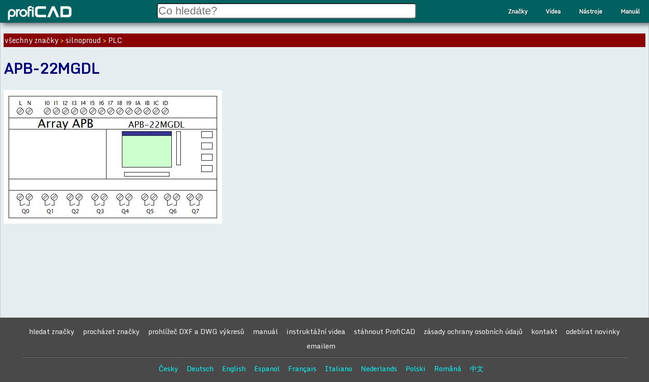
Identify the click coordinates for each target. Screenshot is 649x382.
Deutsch (200, 368)
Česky (168, 368)
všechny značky (31, 40)
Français (302, 368)
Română (447, 368)
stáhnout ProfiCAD (384, 331)
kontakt (544, 331)
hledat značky (51, 331)
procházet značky (111, 331)
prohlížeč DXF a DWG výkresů (196, 331)
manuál (265, 331)
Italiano (338, 368)
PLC (115, 40)
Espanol (267, 368)
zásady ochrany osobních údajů (473, 331)
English (234, 368)
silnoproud (83, 40)
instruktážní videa (315, 331)
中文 (477, 368)
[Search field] (287, 11)
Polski (416, 368)
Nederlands (379, 368)
